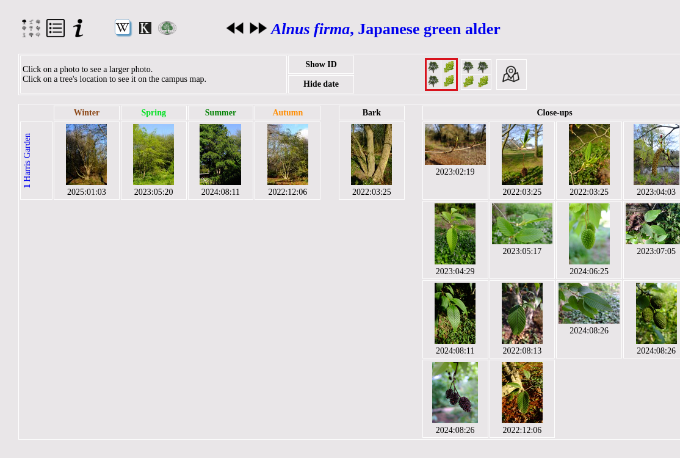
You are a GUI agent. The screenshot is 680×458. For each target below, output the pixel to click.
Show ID (321, 64)
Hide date (321, 84)
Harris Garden (27, 160)
